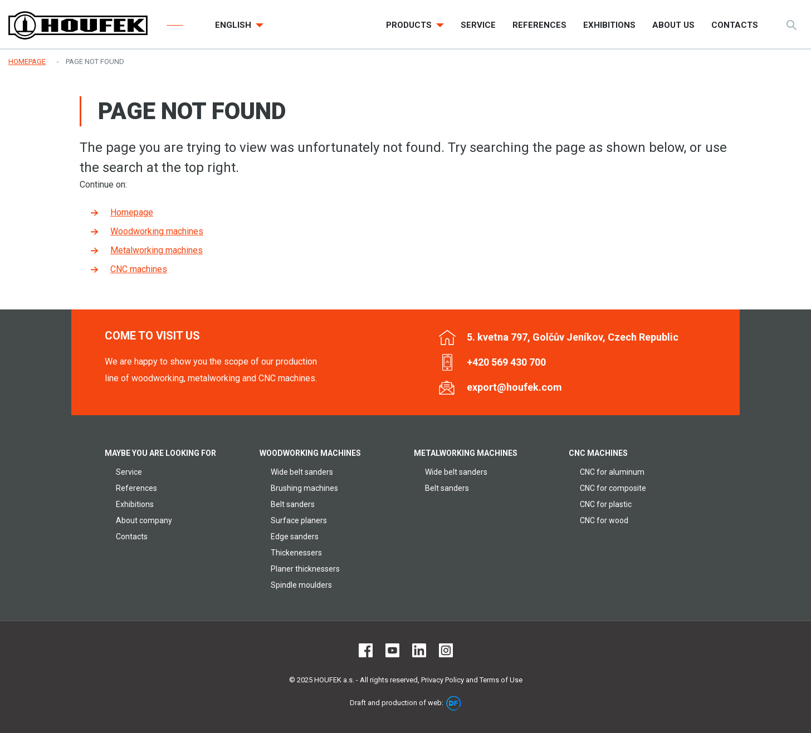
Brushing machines (304, 488)
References (136, 488)
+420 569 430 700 (506, 362)
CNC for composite (613, 488)
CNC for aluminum (612, 472)
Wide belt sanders (302, 472)
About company (144, 520)
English (234, 25)
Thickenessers (296, 552)
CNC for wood (604, 520)
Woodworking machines (156, 231)
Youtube (392, 650)
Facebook (366, 650)
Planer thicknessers (305, 568)
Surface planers (299, 520)
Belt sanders (293, 504)
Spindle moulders (301, 585)
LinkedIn (419, 650)
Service (129, 472)
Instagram (446, 650)
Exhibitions (135, 504)
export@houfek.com (514, 387)
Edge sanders (295, 536)
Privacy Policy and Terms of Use (471, 680)
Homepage (131, 212)
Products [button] (410, 25)
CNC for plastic (606, 504)
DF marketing (453, 703)
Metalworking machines (156, 250)
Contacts (132, 536)
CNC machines (138, 269)
